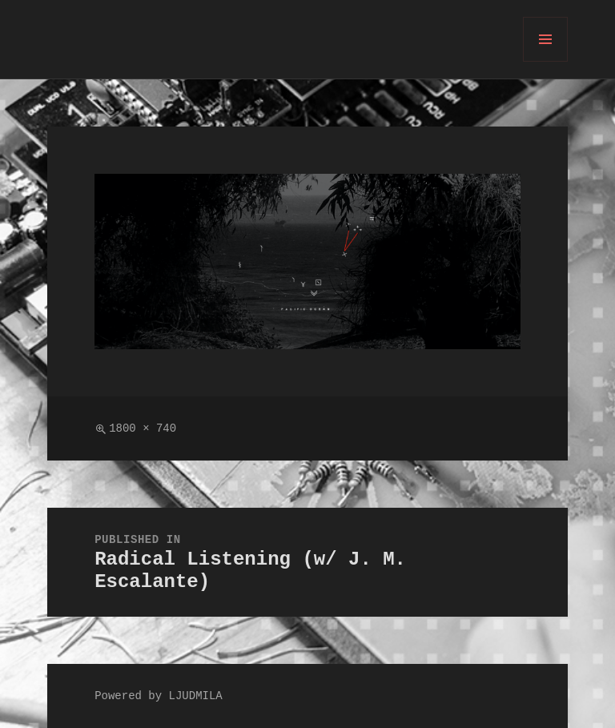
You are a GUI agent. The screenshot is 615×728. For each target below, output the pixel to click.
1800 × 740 (142, 428)
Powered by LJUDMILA (158, 696)
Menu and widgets (546, 61)
